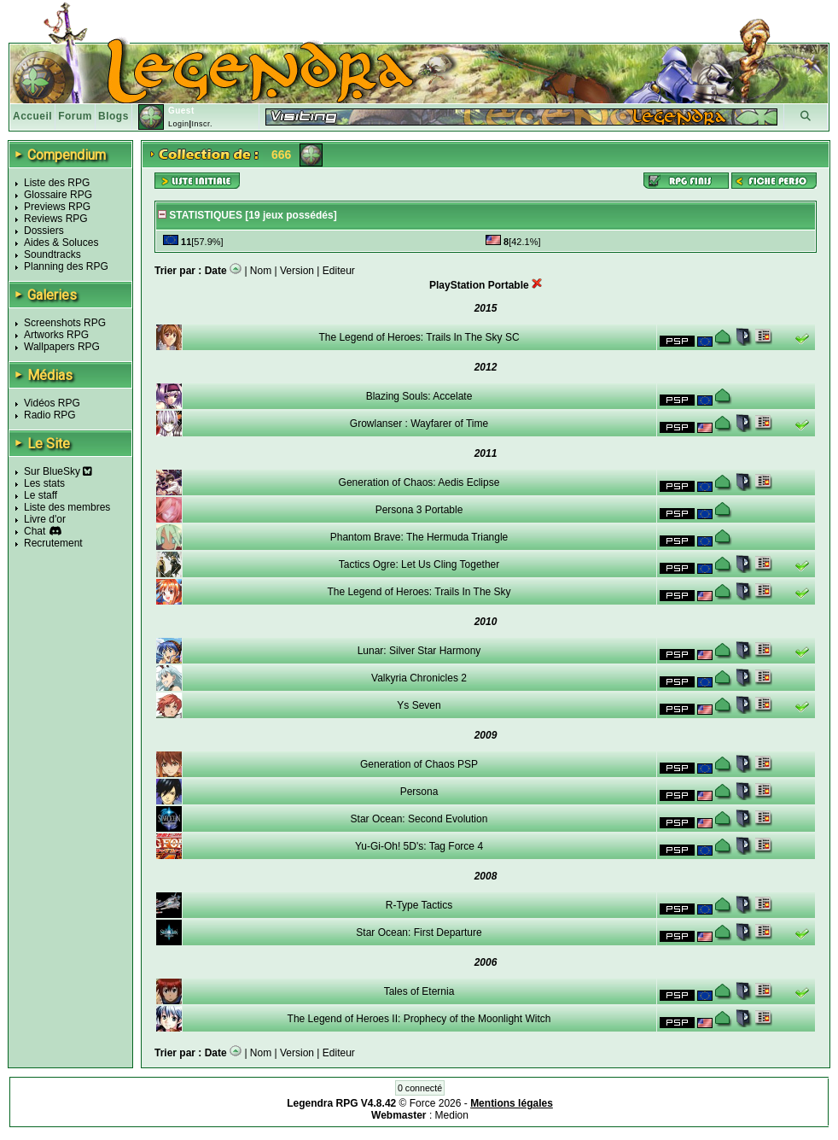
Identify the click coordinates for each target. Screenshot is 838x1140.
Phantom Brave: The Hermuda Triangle (419, 537)
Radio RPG (50, 415)
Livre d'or (45, 519)
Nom (260, 271)
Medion (451, 1115)
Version (297, 271)
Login (178, 124)
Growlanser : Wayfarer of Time (419, 424)
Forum (75, 116)
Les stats (44, 483)
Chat (34, 531)
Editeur (339, 271)
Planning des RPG (66, 266)
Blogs (113, 116)
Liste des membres (67, 507)
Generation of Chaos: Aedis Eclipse (419, 482)
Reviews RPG (56, 219)
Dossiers (44, 231)
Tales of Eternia (419, 991)
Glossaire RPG (58, 195)
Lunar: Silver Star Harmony (419, 651)
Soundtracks (52, 254)
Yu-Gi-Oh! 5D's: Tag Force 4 (419, 846)
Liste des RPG (57, 183)
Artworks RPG (56, 335)
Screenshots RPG (65, 323)
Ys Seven (418, 705)
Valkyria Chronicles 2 (419, 678)
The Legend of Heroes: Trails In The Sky (418, 592)
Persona (419, 792)
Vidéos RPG (52, 403)
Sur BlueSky (58, 471)
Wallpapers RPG (62, 347)
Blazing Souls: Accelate (419, 396)
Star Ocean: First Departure (418, 932)
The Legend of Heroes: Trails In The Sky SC (418, 337)
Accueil (32, 116)
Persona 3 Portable (419, 510)
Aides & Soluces (61, 242)
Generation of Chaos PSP (419, 764)
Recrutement (53, 543)
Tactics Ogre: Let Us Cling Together (419, 564)
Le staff (40, 495)
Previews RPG (57, 207)
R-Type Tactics (419, 905)
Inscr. (201, 124)
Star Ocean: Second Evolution (419, 819)
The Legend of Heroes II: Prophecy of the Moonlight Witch (419, 1019)
